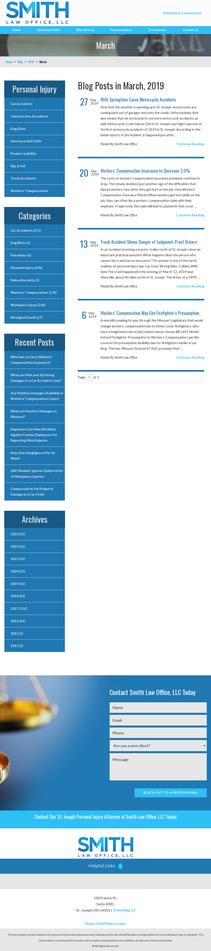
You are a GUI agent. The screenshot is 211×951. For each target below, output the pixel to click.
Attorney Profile (48, 30)
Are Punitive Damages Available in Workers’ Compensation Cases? (36, 395)
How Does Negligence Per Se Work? (32, 455)
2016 (17, 620)
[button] (105, 865)
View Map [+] (124, 909)
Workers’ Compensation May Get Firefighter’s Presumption (149, 313)
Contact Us (191, 30)
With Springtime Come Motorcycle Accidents (138, 99)
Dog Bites (18, 128)
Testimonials (157, 30)
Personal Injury (121, 30)
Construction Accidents (29, 116)
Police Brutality (24, 280)
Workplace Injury (27, 305)
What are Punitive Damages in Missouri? (33, 413)
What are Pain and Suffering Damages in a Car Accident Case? (35, 377)
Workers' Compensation (29, 191)
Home (16, 30)
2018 (17, 595)
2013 (16, 645)
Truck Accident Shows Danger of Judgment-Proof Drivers (148, 241)
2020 (17, 571)
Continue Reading (190, 144)
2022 (17, 546)
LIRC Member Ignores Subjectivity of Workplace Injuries (36, 473)
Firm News (20, 255)
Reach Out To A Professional (170, 792)
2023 (17, 533)
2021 (17, 558)
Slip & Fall (17, 166)
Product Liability (23, 153)
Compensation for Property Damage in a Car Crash (31, 491)
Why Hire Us (85, 30)
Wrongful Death (26, 317)
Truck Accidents (23, 178)
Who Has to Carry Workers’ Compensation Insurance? (31, 359)
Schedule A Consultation (182, 13)
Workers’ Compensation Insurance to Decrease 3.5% (145, 170)
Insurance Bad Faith (25, 141)
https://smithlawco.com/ (105, 923)
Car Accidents (21, 104)
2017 (18, 608)
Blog (20, 62)
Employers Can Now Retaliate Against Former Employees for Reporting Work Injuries (33, 434)
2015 (16, 633)
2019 (31, 62)
